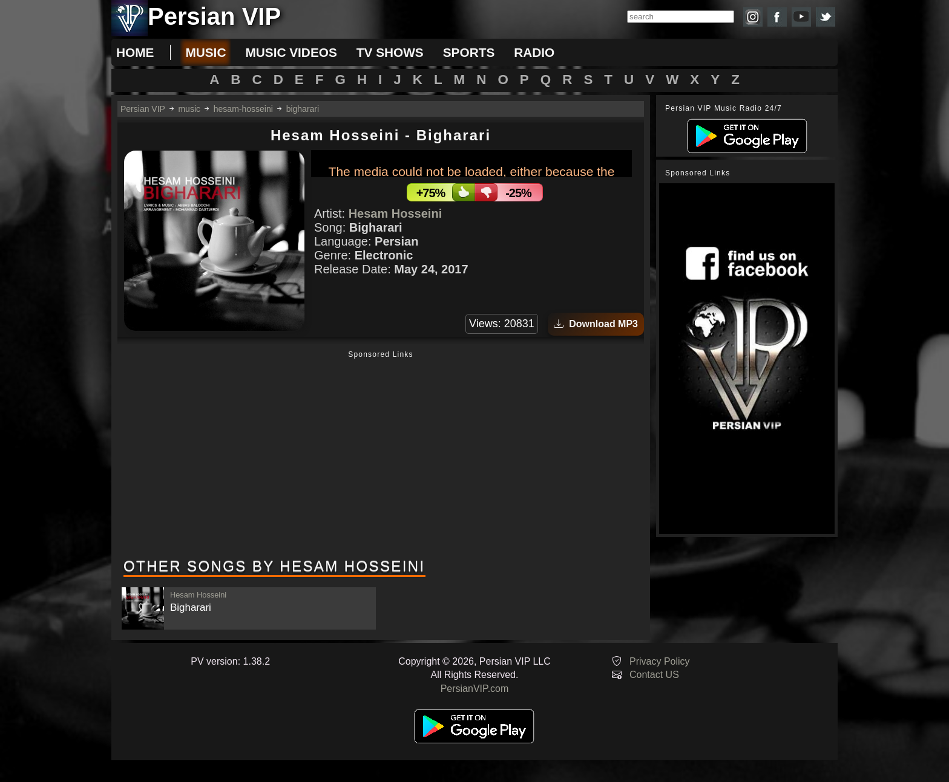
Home (135, 52)
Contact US (654, 675)
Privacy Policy (659, 661)
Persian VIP (142, 109)
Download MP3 (596, 324)
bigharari (302, 109)
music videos (291, 52)
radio (534, 52)
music (205, 52)
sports (469, 52)
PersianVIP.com (475, 688)
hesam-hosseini (243, 109)
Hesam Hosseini (395, 213)
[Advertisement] (380, 455)
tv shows (390, 52)
